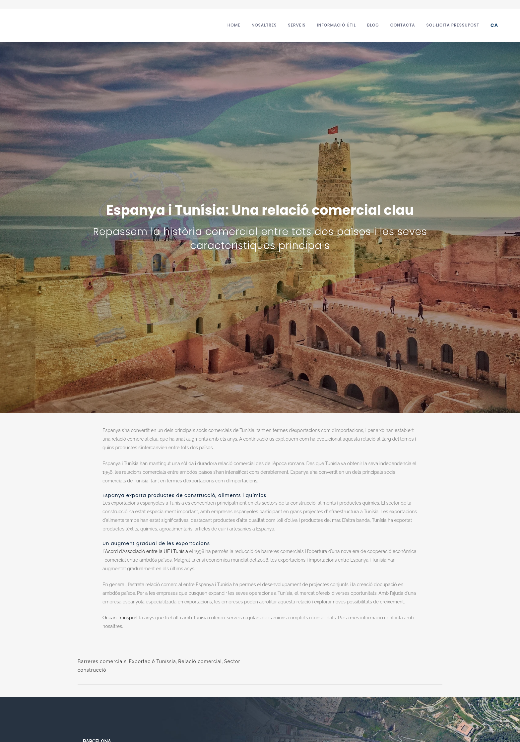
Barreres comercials (102, 661)
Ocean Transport (120, 617)
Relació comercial (200, 661)
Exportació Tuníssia (152, 661)
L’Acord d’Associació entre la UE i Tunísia (145, 551)
